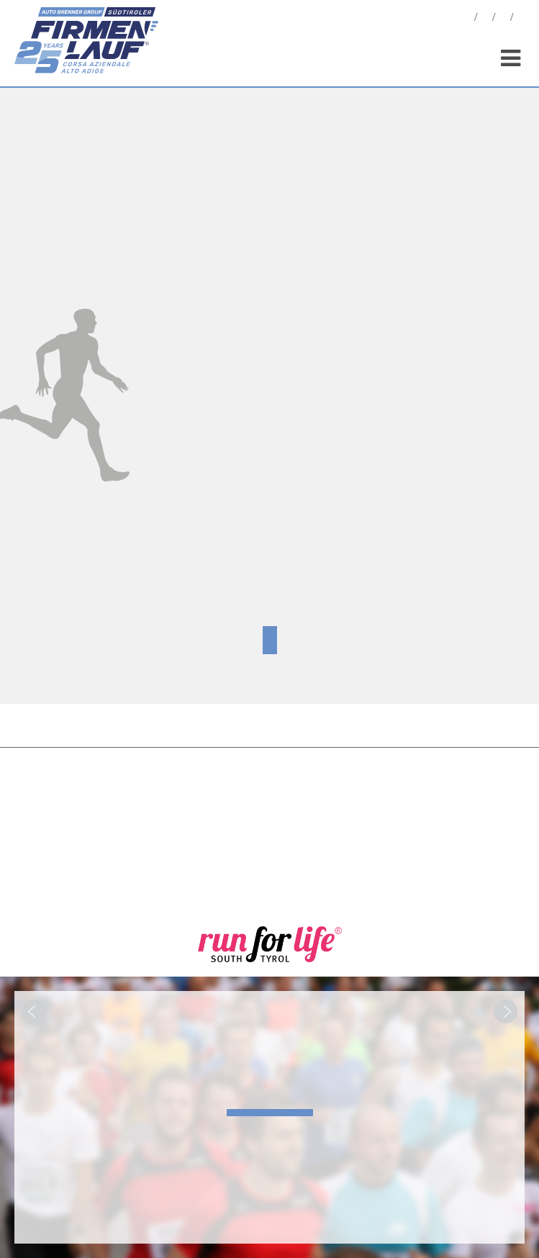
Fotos (485, 19)
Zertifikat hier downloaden (270, 640)
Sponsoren (521, 19)
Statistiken (503, 19)
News (467, 19)
